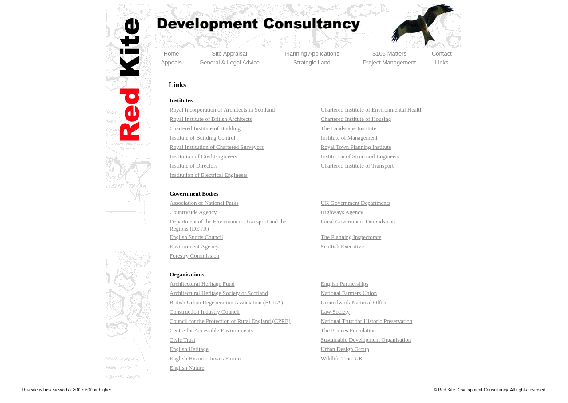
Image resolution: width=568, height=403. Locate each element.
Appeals (171, 62)
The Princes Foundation (348, 330)
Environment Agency (194, 246)
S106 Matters (389, 53)
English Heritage (189, 349)
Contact (442, 53)
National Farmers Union (349, 293)
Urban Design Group (345, 349)
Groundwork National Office (354, 302)
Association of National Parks (204, 203)
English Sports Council (196, 237)
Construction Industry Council (205, 311)
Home (171, 53)
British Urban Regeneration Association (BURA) (226, 302)
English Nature (187, 367)
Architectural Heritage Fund (202, 283)
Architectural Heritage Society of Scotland (219, 293)
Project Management (389, 62)
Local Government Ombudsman (358, 221)
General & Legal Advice (229, 62)
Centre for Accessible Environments (211, 330)
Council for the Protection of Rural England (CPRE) (230, 321)
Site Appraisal (229, 53)
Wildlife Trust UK (342, 358)
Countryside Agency (193, 212)
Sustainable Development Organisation (366, 339)
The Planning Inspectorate (351, 237)
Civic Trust (182, 339)
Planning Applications (311, 53)
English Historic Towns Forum (205, 358)
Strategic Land (312, 62)
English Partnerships (344, 283)
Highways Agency (342, 212)
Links (441, 62)
